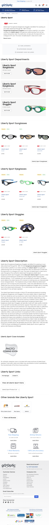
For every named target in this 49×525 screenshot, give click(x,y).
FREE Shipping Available (13, 509)
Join (36, 496)
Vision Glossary (30, 486)
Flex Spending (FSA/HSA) (32, 474)
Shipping (5, 474)
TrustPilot (38, 516)
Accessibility (29, 485)
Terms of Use (30, 482)
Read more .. (8, 38)
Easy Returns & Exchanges (35, 509)
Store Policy (29, 483)
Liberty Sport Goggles (40, 252)
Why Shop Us (6, 486)
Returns (5, 476)
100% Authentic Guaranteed (13, 510)
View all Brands (9, 418)
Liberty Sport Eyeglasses (39, 207)
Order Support (6, 485)
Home (3, 13)
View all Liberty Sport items (13, 383)
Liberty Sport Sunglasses (39, 161)
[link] (21, 516)
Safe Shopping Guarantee (35, 510)
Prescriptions (6, 477)
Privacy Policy (30, 480)
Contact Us (29, 479)
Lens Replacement (7, 488)
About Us (29, 477)
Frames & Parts (6, 480)
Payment (5, 483)
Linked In (15, 375)
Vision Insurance (30, 476)
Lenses (4, 479)
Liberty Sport (15, 13)
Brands (8, 13)
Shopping (5, 482)
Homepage (5, 375)
